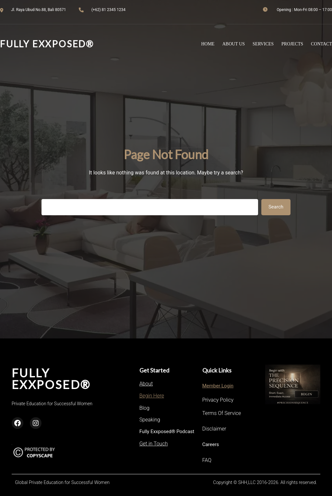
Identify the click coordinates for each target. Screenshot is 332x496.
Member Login (217, 386)
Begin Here (151, 396)
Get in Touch (153, 444)
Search (275, 207)
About (146, 384)
